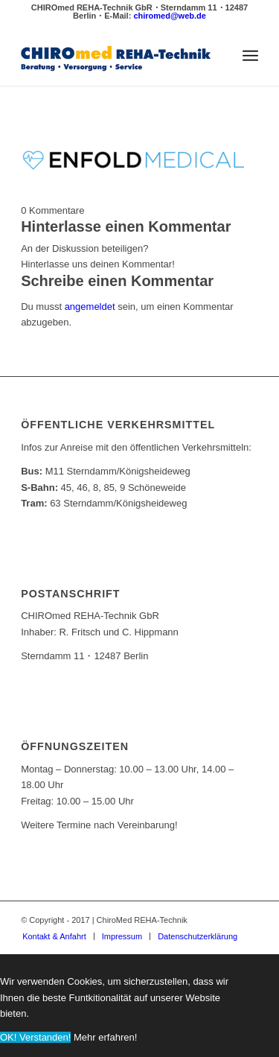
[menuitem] (250, 56)
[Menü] (250, 56)
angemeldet (90, 306)
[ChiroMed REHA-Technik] (116, 56)
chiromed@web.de (169, 15)
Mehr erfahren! (105, 1037)
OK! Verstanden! (35, 1037)
